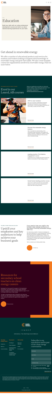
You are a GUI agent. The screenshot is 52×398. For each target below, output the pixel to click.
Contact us (3, 344)
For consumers (20, 348)
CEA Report (11, 342)
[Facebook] (21, 330)
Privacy (28, 387)
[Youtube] (28, 330)
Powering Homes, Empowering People (12, 349)
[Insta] (22, 330)
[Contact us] (33, 248)
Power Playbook (12, 345)
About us (2, 346)
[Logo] (26, 325)
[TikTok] (30, 330)
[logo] (3, 2)
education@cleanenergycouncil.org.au (35, 91)
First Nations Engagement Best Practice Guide (12, 353)
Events (19, 346)
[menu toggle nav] (50, 2)
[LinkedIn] (24, 330)
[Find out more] (8, 304)
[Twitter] (26, 330)
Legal (24, 387)
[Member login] (48, 2)
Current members (4, 348)
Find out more (31, 120)
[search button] (46, 2)
